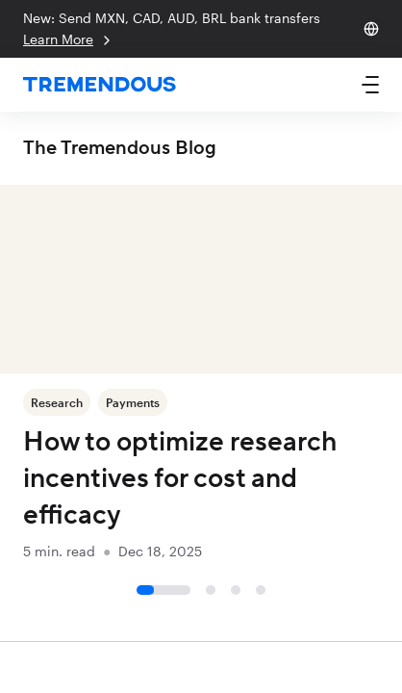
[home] (99, 85)
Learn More (68, 39)
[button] (370, 85)
